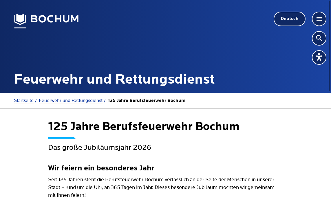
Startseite (24, 100)
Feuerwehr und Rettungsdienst (71, 100)
